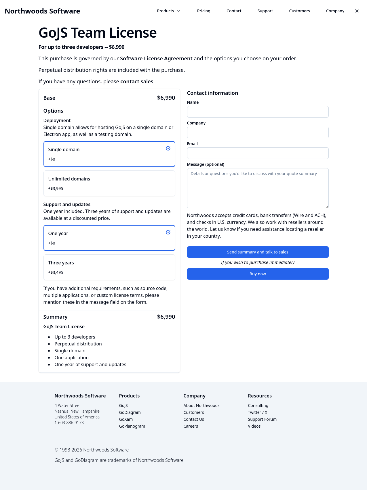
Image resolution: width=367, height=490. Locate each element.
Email (192, 144)
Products (169, 11)
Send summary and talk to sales (257, 252)
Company (335, 11)
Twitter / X (257, 412)
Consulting (258, 405)
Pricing (203, 11)
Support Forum (262, 419)
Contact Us (194, 419)
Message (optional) (206, 164)
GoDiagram (130, 412)
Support (265, 11)
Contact (234, 11)
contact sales (136, 81)
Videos (254, 426)
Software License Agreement (156, 58)
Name (193, 102)
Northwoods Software (42, 11)
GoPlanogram (132, 426)
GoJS (123, 405)
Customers (299, 11)
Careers (191, 426)
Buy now (258, 273)
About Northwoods (202, 405)
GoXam (126, 419)
